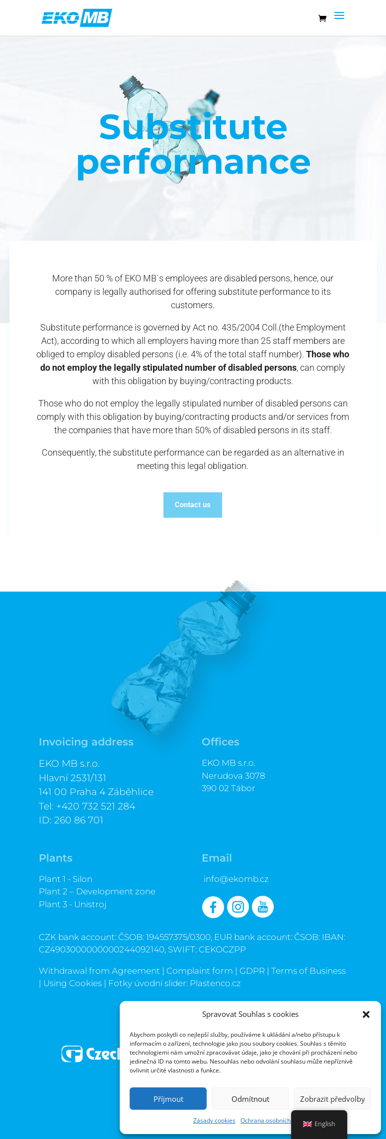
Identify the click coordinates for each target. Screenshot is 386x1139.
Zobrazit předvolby (332, 1099)
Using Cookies (72, 983)
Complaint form (199, 971)
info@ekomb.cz (236, 879)
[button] (366, 1014)
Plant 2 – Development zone (97, 891)
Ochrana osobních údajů (274, 1120)
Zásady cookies (214, 1120)
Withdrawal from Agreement (99, 971)
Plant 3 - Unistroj (73, 904)
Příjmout (168, 1099)
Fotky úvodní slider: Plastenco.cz (174, 983)
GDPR (252, 971)
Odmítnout (250, 1099)
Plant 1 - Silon (65, 879)
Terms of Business (308, 971)
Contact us (192, 504)
